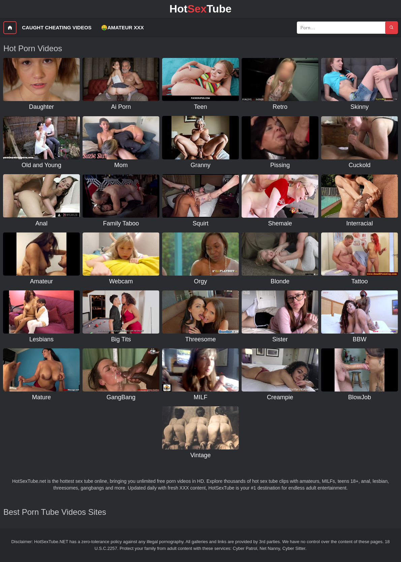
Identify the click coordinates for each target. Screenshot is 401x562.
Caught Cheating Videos (56, 27)
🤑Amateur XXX (122, 27)
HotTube (200, 9)
